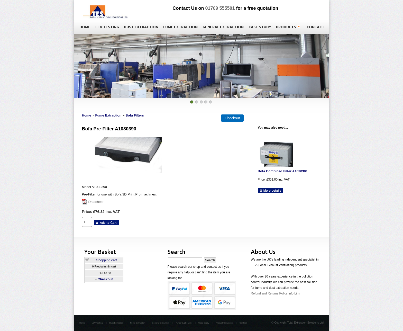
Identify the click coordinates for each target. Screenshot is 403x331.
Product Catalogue (224, 323)
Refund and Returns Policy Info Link (275, 293)
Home (86, 115)
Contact (243, 323)
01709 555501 (220, 8)
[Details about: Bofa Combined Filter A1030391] (270, 190)
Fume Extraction (108, 115)
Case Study (203, 323)
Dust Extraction (116, 323)
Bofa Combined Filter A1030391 (283, 171)
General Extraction (160, 323)
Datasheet (96, 202)
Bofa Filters (134, 115)
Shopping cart (106, 260)
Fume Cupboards (183, 323)
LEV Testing (97, 323)
